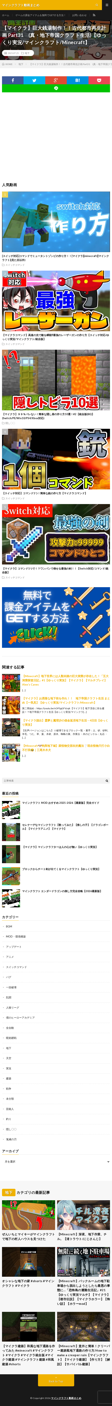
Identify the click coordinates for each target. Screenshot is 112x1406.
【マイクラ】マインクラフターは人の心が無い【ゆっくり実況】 (60, 847)
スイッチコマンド (15, 265)
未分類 (10, 1098)
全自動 (10, 1027)
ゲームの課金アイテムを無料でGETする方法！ (40, 15)
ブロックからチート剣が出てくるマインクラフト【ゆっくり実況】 (61, 869)
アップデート (14, 946)
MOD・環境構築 (16, 936)
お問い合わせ (79, 15)
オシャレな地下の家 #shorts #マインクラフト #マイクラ (28, 1283)
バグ (8, 977)
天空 (8, 1058)
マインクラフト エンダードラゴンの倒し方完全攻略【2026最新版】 (62, 891)
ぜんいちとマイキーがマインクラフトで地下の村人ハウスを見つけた (28, 1236)
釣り (8, 1119)
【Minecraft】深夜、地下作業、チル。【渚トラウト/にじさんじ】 (82, 1236)
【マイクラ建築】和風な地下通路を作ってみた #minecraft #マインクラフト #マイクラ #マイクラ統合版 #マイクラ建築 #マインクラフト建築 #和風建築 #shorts (28, 1355)
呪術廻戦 (11, 1037)
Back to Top (56, 1381)
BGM (9, 926)
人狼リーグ (12, 1007)
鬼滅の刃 (11, 1139)
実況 (8, 1068)
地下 (27, 53)
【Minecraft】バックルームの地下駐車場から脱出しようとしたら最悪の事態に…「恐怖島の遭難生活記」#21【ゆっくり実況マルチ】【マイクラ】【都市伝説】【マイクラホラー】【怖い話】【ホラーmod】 (83, 1292)
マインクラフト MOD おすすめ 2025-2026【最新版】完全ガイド (60, 802)
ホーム (5, 15)
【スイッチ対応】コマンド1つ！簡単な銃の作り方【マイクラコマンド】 (44, 493)
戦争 (8, 1088)
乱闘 (8, 997)
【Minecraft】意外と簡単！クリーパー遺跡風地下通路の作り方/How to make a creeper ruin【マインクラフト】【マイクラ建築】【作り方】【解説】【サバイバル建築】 (83, 1355)
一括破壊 (11, 987)
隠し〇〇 (10, 423)
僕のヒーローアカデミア (20, 1017)
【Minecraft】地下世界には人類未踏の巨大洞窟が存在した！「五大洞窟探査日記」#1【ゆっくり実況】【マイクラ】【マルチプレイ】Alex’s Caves (65, 680)
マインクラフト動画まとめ (66, 1398)
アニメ (10, 956)
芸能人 (10, 1109)
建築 (8, 1078)
